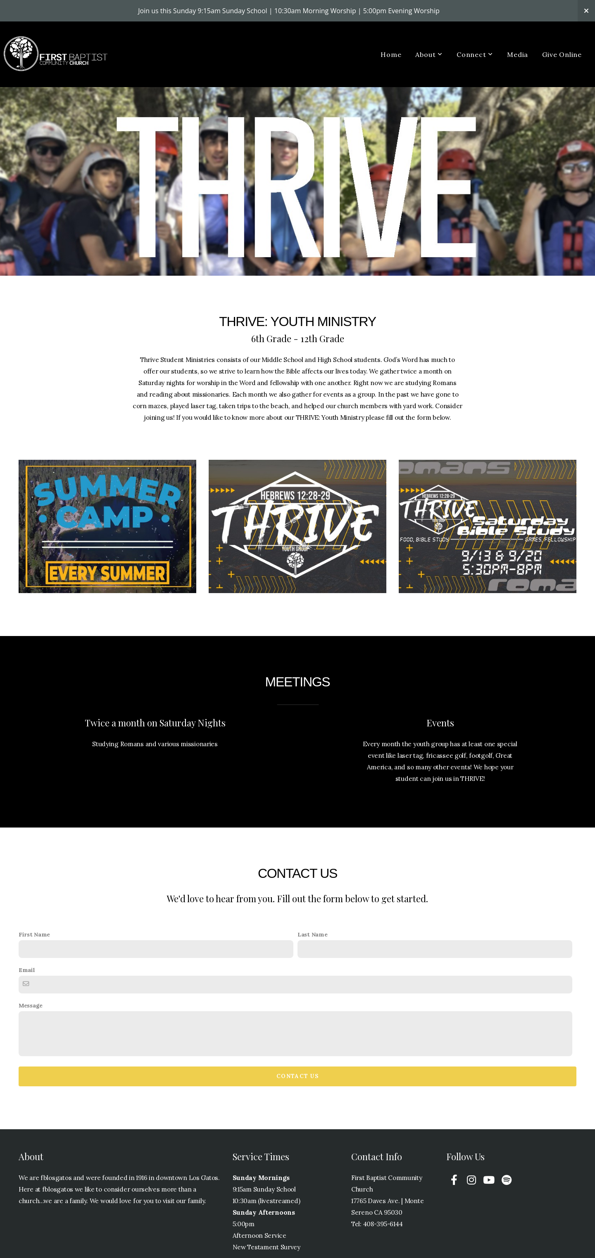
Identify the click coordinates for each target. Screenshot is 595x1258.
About (429, 54)
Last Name (312, 934)
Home (391, 54)
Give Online (562, 54)
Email (27, 970)
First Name (34, 934)
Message (31, 1005)
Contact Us (297, 1076)
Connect (475, 54)
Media (517, 54)
